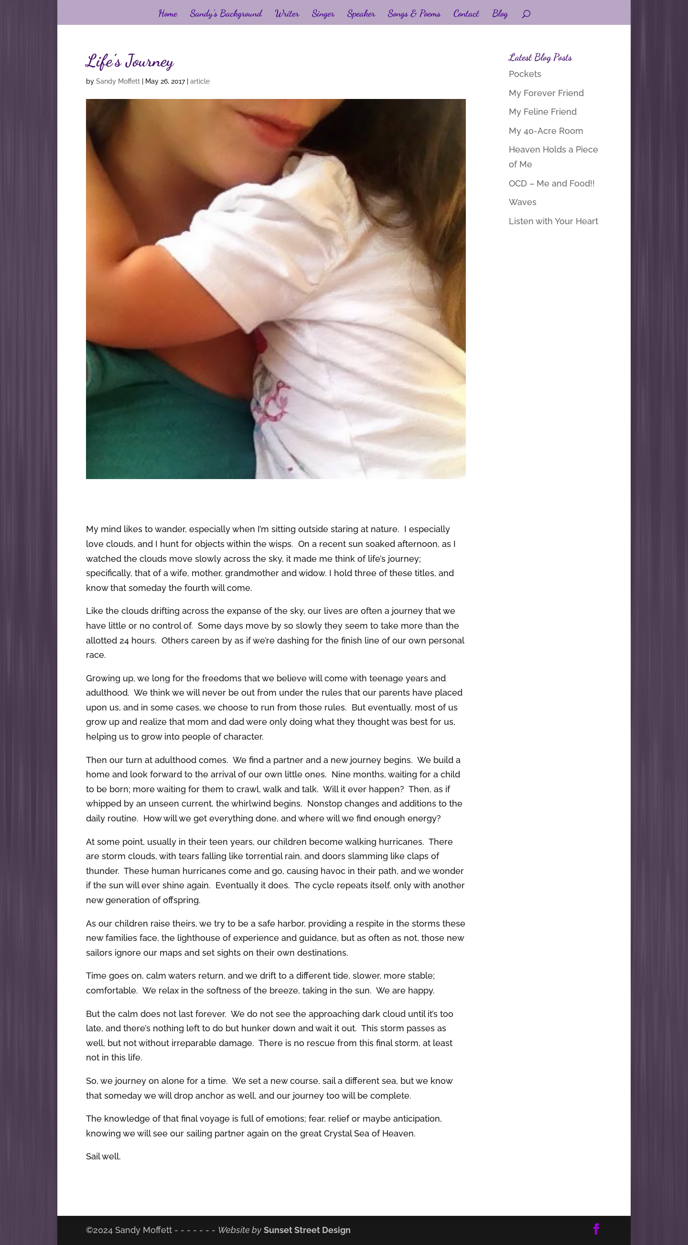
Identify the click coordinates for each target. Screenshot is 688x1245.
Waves (523, 202)
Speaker (361, 14)
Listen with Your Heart (553, 221)
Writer (287, 14)
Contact (466, 14)
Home (167, 14)
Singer (323, 14)
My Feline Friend (543, 112)
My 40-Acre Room (546, 131)
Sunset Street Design (307, 1230)
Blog (500, 14)
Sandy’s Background (226, 14)
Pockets (525, 74)
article (200, 81)
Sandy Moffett (118, 81)
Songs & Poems (414, 14)
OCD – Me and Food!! (552, 183)
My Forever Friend (546, 93)
